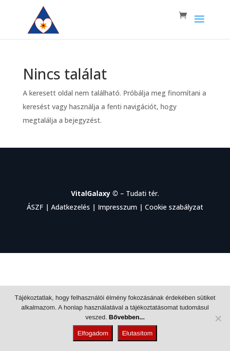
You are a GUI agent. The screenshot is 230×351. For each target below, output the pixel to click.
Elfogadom (92, 333)
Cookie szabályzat (174, 207)
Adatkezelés (70, 207)
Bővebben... (127, 317)
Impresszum (117, 207)
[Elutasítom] (218, 318)
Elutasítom (137, 333)
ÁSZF (35, 207)
